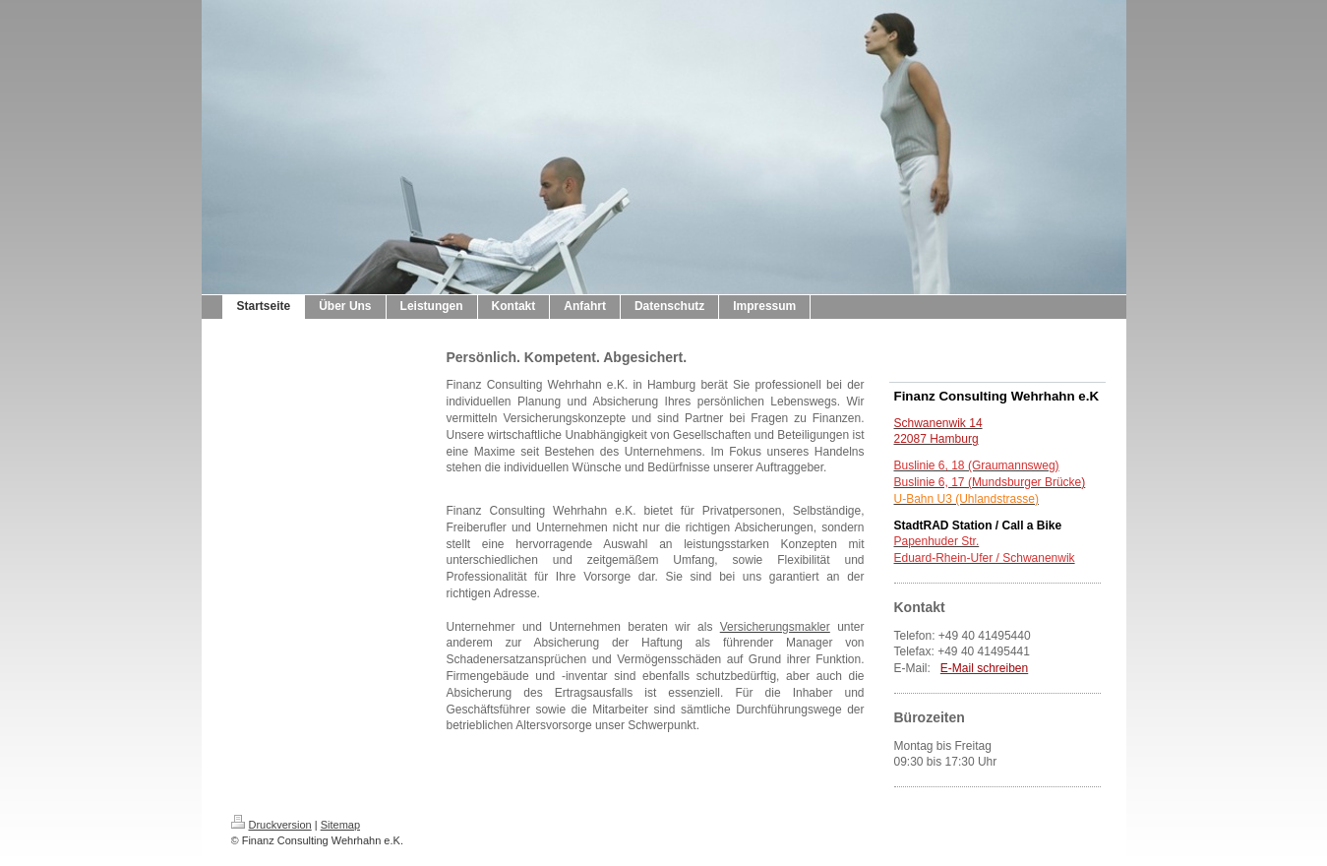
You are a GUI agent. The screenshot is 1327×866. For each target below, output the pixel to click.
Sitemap (340, 825)
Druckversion (271, 825)
